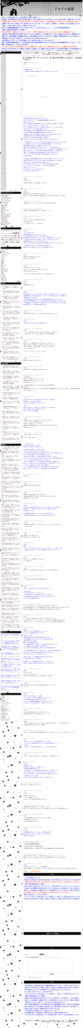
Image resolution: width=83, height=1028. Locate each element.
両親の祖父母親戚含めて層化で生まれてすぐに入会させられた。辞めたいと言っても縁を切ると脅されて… (11, 520)
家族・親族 (3, 210)
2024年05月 (3, 82)
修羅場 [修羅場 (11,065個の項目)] (16, 233)
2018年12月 (3, 161)
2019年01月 (3, 160)
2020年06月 (3, 139)
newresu (3, 695)
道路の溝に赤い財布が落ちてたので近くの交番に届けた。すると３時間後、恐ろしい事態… (11, 452)
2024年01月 (3, 87)
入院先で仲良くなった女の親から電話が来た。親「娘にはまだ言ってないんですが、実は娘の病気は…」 (45, 942)
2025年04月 (3, 69)
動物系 (2, 207)
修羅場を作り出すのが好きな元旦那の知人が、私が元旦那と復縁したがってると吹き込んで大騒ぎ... (44, 940)
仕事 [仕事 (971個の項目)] (12, 233)
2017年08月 (3, 180)
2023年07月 (3, 94)
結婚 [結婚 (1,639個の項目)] (13, 239)
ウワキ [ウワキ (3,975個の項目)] (7, 231)
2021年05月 (3, 126)
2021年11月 (3, 118)
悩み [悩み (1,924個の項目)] (12, 237)
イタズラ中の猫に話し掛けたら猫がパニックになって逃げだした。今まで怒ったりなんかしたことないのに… (11, 579)
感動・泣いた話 (4, 215)
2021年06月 (3, 124)
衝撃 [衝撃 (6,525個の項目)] (6, 242)
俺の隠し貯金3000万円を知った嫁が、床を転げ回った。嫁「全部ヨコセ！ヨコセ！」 (11, 353)
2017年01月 (3, 189)
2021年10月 (3, 120)
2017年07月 (3, 182)
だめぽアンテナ (4, 701)
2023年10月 (3, 90)
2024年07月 (3, 80)
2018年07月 (3, 167)
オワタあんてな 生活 (5, 718)
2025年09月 (3, 62)
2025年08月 (3, 64)
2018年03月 (3, 172)
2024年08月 (3, 78)
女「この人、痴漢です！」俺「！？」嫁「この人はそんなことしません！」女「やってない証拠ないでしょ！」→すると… (11, 448)
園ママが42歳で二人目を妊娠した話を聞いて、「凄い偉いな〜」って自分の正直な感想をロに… (11, 324)
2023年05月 (3, 97)
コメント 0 (36, 62)
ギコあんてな (4, 711)
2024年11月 (3, 75)
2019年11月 (3, 148)
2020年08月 (3, 137)
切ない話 (3, 206)
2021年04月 (3, 127)
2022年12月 (3, 103)
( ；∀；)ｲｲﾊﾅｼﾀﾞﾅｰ (5, 194)
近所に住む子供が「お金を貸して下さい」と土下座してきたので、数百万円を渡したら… (11, 595)
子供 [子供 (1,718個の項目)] (18, 236)
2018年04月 (3, 171)
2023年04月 (3, 98)
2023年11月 (3, 89)
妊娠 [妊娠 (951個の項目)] (11, 235)
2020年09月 (3, 135)
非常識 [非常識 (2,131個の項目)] (3, 244)
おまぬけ (3, 197)
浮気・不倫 (3, 222)
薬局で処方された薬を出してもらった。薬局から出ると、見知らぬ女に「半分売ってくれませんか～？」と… (11, 549)
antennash (3, 700)
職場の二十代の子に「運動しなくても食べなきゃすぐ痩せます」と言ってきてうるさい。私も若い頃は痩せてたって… (11, 506)
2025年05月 (3, 67)
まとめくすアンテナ (5, 720)
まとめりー (3, 715)
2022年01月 (3, 116)
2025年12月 (3, 59)
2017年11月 (3, 177)
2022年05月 (3, 111)
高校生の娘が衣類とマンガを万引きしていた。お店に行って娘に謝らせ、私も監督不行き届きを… (11, 501)
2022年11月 (3, 104)
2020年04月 (3, 141)
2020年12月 (3, 132)
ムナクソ (3, 204)
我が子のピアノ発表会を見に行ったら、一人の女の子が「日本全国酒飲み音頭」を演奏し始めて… (11, 343)
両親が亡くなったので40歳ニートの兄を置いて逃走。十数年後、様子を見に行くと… (11, 418)
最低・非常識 (4, 216)
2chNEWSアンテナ (5, 716)
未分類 (2, 217)
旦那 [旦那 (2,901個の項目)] (18, 237)
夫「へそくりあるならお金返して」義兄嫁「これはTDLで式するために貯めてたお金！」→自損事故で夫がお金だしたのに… (10, 642)
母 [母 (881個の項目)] (8, 239)
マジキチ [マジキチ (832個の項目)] (6, 233)
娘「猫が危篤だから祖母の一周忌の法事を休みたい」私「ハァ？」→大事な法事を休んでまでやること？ (10, 687)
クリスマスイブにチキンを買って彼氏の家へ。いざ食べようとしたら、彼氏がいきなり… (11, 402)
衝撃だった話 (4, 223)
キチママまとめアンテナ (6, 703)
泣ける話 (3, 220)
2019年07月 (3, 152)
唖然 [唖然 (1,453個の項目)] (5, 235)
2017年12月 (3, 176)
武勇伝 (2, 218)
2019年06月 (3, 154)
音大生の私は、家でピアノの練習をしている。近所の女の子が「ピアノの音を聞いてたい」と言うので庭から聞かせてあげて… (11, 469)
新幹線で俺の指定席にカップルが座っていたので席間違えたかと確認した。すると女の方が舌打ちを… (11, 377)
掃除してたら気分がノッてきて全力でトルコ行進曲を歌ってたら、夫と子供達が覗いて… (11, 307)
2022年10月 (3, 105)
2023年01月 (3, 101)
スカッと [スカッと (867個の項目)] (16, 230)
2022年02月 (3, 115)
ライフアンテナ (4, 704)
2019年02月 (3, 159)
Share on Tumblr (42, 954)
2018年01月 (3, 174)
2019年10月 (3, 149)
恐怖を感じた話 (4, 214)
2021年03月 (3, 128)
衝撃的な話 (3, 224)
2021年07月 (3, 123)
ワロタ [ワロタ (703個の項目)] (10, 233)
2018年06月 (3, 168)
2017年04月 (3, 185)
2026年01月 (3, 58)
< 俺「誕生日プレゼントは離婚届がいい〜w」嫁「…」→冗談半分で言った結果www (37, 53)
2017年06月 (3, 183)
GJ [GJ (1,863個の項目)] (4, 231)
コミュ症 (31, 871)
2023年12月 (3, 88)
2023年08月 (3, 93)
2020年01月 (3, 145)
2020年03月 (3, 143)
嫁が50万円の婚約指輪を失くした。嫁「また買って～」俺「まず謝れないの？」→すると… (11, 408)
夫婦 (2, 209)
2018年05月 (3, 169)
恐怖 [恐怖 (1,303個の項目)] (7, 237)
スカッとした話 (4, 200)
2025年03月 (3, 70)
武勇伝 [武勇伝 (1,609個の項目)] (6, 239)
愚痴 (39, 871)
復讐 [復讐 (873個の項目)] (5, 237)
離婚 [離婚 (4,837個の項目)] (17, 242)
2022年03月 (3, 114)
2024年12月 (3, 73)
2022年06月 (3, 110)
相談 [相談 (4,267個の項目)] (10, 240)
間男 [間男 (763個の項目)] (15, 242)
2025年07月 (3, 65)
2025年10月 (3, 61)
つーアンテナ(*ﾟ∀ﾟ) (5, 698)
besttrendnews (4, 709)
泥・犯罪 (3, 221)
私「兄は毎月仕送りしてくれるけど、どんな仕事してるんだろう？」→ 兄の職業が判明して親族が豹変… (11, 334)
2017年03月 (3, 186)
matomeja (3, 717)
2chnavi (2, 707)
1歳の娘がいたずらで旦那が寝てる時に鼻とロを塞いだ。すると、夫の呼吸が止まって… (11, 610)
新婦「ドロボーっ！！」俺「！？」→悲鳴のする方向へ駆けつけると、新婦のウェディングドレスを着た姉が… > (66, 53)
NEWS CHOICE (4, 714)
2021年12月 (3, 117)
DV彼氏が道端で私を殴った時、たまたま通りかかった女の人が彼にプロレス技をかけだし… (11, 423)
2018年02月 (3, 173)
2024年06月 (3, 81)
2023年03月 (3, 99)
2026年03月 (3, 55)
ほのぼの (3, 201)
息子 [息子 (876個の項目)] (9, 237)
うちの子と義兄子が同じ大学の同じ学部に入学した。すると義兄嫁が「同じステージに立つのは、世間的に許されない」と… (11, 534)
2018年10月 (3, 163)
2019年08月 (3, 151)
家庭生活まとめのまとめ (6, 710)
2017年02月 (3, 188)
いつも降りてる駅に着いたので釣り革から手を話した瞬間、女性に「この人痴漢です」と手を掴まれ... (44, 943)
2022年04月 (3, 112)
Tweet (25, 63)
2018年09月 (3, 165)
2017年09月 (3, 179)
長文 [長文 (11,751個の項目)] (12, 242)
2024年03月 (3, 84)
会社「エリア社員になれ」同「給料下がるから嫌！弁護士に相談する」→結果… (11, 439)
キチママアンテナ (5, 702)
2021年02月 (3, 129)
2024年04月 (3, 83)
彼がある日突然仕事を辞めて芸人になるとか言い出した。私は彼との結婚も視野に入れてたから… (11, 584)
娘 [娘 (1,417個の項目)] (13, 235)
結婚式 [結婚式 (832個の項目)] (16, 239)
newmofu (3, 696)
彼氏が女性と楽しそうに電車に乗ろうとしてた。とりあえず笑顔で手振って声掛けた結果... (42, 936)
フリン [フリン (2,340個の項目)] (3, 233)
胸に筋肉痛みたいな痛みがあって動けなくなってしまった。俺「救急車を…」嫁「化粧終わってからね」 (11, 560)
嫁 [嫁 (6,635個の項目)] (15, 236)
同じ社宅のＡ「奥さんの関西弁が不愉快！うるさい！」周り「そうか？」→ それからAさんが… (11, 329)
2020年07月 (3, 138)
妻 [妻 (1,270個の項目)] (12, 235)
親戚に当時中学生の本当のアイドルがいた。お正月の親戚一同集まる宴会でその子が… (11, 292)
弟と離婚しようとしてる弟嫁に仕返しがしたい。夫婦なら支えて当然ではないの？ (40, 938)
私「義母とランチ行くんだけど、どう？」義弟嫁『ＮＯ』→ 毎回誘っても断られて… (11, 287)
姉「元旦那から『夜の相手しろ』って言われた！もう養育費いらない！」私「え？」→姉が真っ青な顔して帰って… (11, 358)
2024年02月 (3, 86)
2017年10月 (3, 178)
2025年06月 (3, 66)
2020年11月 (3, 133)
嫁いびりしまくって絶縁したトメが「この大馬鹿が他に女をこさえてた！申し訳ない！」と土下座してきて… (11, 529)
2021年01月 (3, 131)
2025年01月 (3, 72)
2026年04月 (3, 54)
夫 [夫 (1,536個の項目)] (9, 235)
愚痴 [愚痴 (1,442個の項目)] (14, 237)
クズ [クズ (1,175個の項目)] (11, 230)
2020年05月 (3, 140)
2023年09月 (3, 92)
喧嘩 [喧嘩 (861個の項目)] (7, 235)
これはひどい (4, 199)
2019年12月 (3, 146)
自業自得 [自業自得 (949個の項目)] (3, 242)
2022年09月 (3, 106)
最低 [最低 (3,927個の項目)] (2, 240)
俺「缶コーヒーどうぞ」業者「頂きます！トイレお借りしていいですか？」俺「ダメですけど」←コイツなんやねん (11, 621)
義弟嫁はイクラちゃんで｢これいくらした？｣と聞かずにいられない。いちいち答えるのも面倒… (11, 302)
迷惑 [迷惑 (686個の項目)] (9, 242)
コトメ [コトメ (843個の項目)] (13, 230)
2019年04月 (3, 156)
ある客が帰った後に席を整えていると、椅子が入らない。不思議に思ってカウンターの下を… (11, 319)
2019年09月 (3, 150)
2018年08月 (3, 166)
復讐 (2, 211)
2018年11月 (3, 162)
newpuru (3, 697)
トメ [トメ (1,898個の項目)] (19, 231)
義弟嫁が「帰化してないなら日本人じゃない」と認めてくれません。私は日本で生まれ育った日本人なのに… (11, 372)
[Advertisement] (38, 85)
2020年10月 (3, 134)
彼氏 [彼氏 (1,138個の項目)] (3, 237)
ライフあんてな (4, 713)
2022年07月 (3, 109)
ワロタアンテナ (4, 706)
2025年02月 (3, 71)
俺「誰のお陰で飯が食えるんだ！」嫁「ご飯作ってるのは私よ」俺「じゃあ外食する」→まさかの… (11, 394)
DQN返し (3, 195)
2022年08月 (3, 107)
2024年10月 (3, 76)
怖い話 (2, 212)
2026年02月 (3, 56)
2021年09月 (3, 121)
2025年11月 (3, 60)
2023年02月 (3, 100)
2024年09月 (3, 77)
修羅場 (2, 205)
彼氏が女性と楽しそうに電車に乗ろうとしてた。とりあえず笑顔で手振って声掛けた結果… (11, 348)
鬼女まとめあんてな (5, 708)
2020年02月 (3, 144)
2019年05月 (3, 155)
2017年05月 (3, 184)
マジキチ (3, 203)
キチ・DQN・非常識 (5, 198)
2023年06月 (3, 95)
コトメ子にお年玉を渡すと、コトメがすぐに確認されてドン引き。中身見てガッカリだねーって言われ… (11, 569)
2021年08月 (3, 122)
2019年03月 (3, 157)
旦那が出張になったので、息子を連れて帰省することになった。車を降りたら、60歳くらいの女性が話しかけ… (11, 297)
